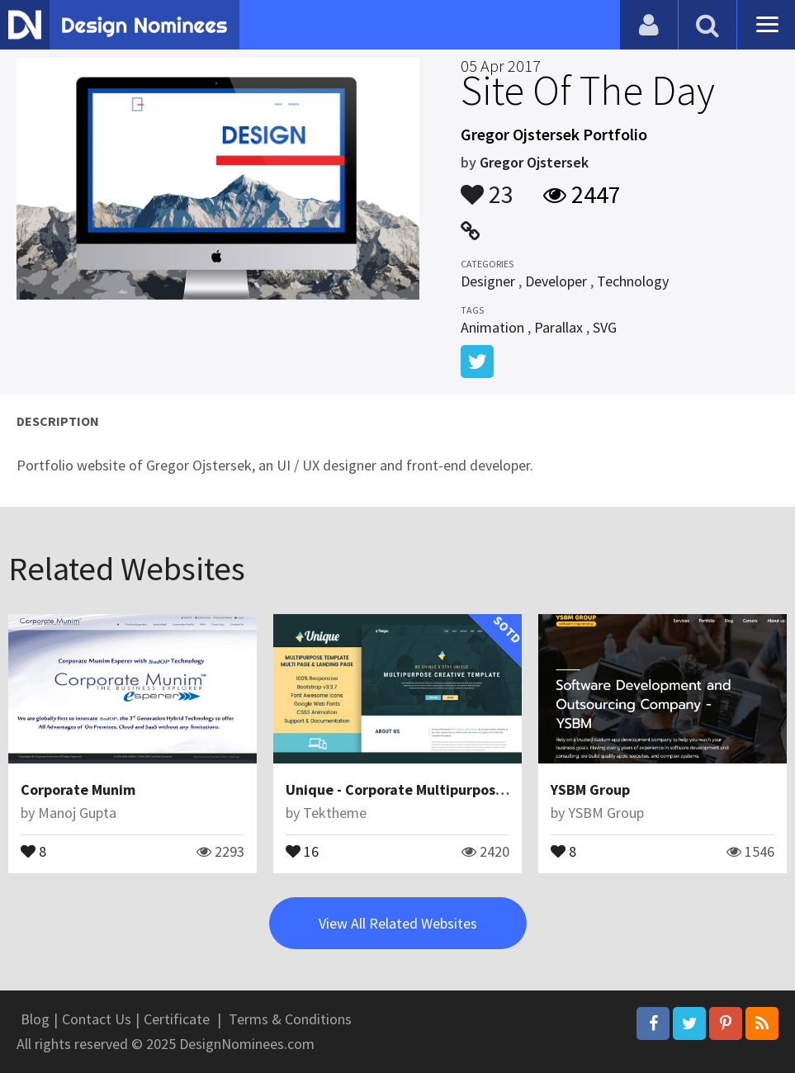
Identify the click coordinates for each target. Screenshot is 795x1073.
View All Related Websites (398, 923)
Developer (556, 281)
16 (302, 850)
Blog (35, 1018)
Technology (633, 281)
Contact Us (96, 1018)
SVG (605, 327)
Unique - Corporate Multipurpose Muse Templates (450, 789)
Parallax (558, 327)
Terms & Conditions (290, 1018)
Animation (492, 327)
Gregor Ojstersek (534, 162)
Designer (488, 281)
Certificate (177, 1018)
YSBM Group (590, 789)
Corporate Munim (78, 789)
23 (487, 186)
